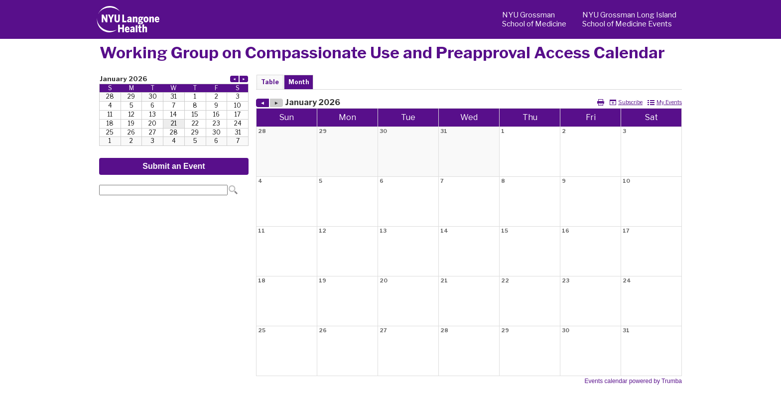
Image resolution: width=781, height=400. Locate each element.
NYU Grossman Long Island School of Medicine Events (629, 19)
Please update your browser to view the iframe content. (174, 110)
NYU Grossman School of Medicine (534, 19)
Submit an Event (173, 166)
